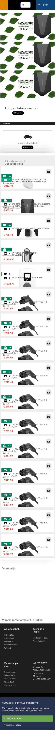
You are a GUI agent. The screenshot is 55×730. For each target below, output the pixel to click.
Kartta (37, 676)
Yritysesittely (9, 635)
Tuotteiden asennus (40, 638)
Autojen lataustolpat (27, 140)
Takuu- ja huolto (39, 641)
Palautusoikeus (10, 675)
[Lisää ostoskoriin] (48, 171)
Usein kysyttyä (10, 685)
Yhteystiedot (9, 638)
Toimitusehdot (10, 679)
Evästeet (7, 648)
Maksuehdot (9, 682)
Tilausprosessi (10, 672)
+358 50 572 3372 (42, 679)
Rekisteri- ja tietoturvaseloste (10, 643)
